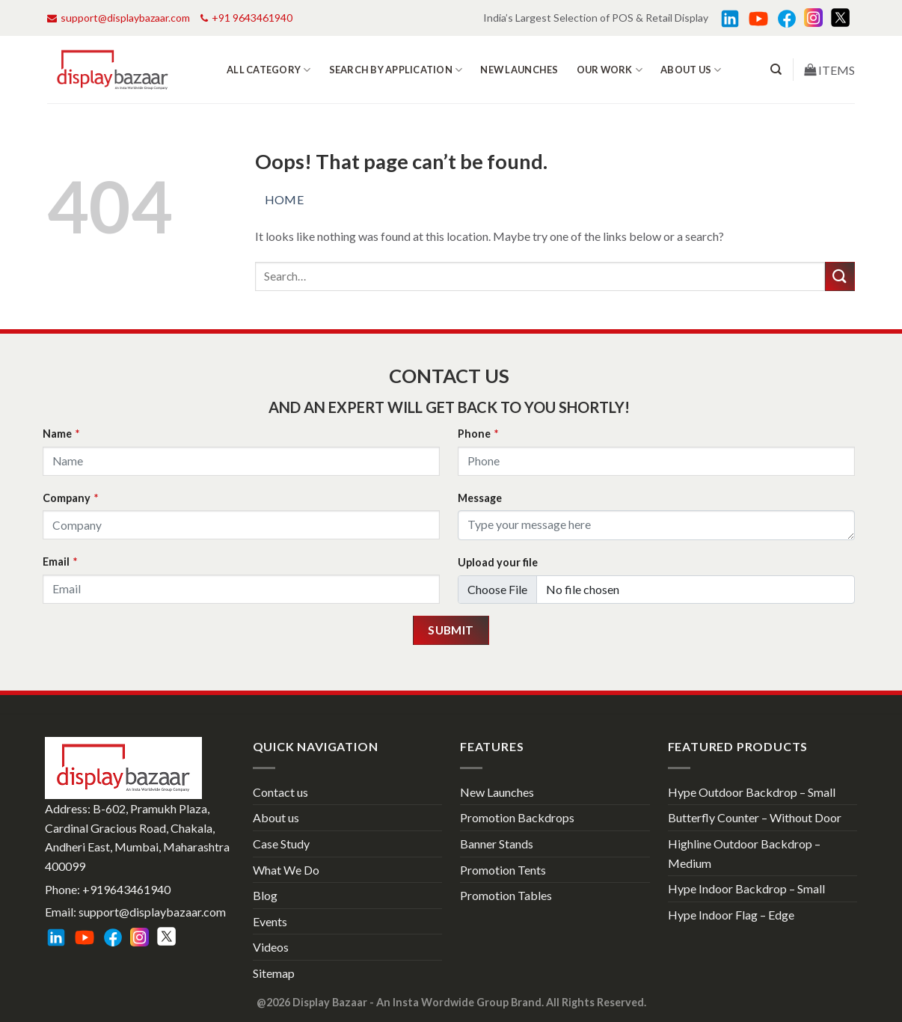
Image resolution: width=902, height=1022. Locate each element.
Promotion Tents (503, 870)
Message (480, 498)
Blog (265, 895)
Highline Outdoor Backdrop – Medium (744, 853)
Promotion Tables (506, 895)
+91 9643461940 (246, 17)
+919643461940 (126, 889)
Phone (478, 433)
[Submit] (840, 276)
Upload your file (498, 562)
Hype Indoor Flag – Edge (731, 915)
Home (284, 199)
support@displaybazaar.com (118, 17)
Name (61, 433)
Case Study (281, 843)
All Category (269, 70)
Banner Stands (496, 843)
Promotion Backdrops (517, 817)
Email (60, 561)
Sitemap (274, 973)
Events (270, 921)
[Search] (776, 69)
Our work (610, 70)
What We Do (286, 870)
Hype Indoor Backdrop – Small (746, 888)
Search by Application (396, 70)
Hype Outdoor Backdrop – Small (751, 792)
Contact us (280, 792)
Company (70, 498)
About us (691, 70)
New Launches (519, 70)
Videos (271, 947)
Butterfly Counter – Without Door (754, 817)
